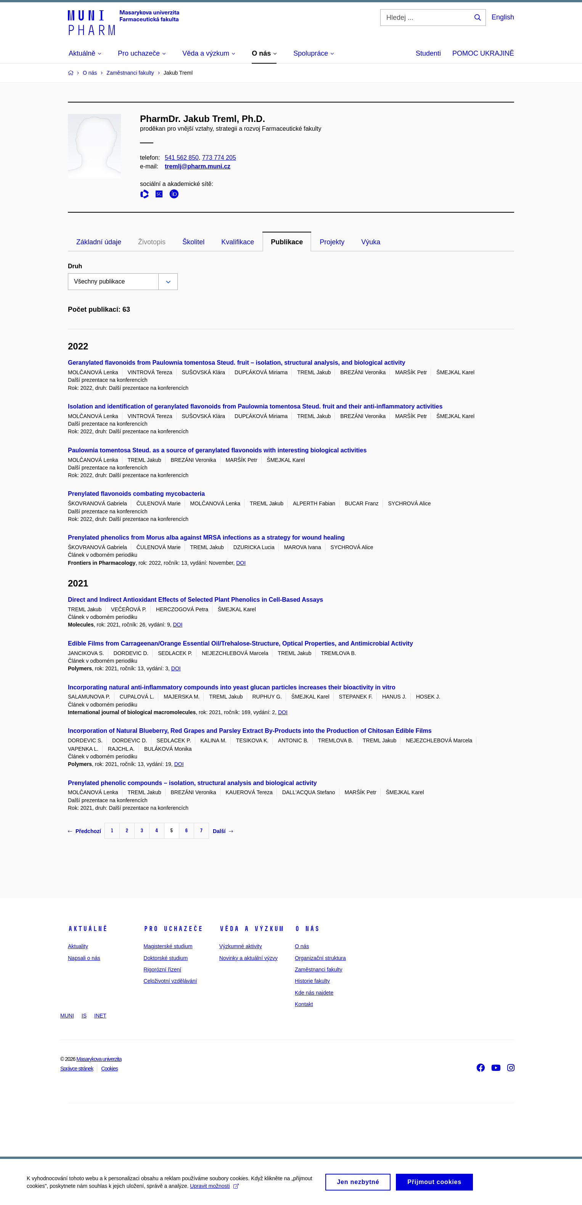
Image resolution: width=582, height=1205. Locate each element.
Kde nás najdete (314, 993)
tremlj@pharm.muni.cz (197, 166)
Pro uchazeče (173, 929)
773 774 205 (219, 157)
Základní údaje (98, 242)
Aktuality (78, 946)
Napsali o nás (84, 958)
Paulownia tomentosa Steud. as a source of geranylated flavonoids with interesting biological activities (217, 450)
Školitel (193, 242)
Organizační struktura (320, 958)
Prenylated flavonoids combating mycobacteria (136, 493)
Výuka (370, 242)
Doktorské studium (165, 958)
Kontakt (304, 1004)
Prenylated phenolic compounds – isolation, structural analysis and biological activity (192, 783)
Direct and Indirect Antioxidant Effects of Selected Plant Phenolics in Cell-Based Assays (195, 599)
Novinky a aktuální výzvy (248, 958)
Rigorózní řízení (162, 969)
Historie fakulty (312, 981)
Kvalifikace (237, 242)
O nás (307, 929)
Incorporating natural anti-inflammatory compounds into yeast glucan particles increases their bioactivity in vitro (232, 687)
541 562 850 (182, 157)
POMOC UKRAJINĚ (483, 53)
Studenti (428, 53)
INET (100, 1016)
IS (84, 1016)
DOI (241, 563)
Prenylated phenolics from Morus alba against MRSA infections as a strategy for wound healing (206, 537)
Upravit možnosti (214, 1188)
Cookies (109, 1069)
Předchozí (84, 831)
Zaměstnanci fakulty (318, 969)
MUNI (67, 1016)
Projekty (332, 242)
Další (223, 831)
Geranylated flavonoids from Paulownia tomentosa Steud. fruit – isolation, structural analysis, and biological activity (236, 362)
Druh (75, 266)
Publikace (287, 242)
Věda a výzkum (251, 929)
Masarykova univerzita (98, 1059)
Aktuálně (88, 929)
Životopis (152, 242)
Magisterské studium (167, 946)
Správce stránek (76, 1069)
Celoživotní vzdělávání (170, 981)
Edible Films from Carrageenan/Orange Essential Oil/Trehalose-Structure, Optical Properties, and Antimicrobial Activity (240, 643)
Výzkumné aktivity (240, 946)
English (503, 17)
